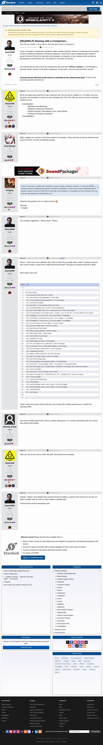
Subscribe (95, 731)
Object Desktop (6, 704)
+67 (10, 65)
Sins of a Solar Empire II (37, 712)
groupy (74, 661)
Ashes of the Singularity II (37, 704)
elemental (57, 669)
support (57, 672)
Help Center (90, 704)
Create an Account (92, 710)
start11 (67, 666)
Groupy (4, 721)
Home (4, 25)
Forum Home (9, 13)
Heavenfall (9, 104)
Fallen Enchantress (42, 25)
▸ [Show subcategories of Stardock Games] (19, 26)
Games (30, 2)
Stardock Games (13, 25)
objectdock (58, 661)
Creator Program (64, 721)
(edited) (62, 258)
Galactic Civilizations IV (36, 710)
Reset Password (92, 715)
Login (23, 13)
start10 (75, 664)
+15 (10, 156)
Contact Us (62, 723)
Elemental (33, 707)
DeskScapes (5, 715)
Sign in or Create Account (33, 557)
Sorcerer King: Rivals (36, 726)
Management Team (64, 710)
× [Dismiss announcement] (97, 30)
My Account (90, 707)
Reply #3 (22, 178)
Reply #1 (22, 91)
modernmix (92, 669)
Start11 (4, 710)
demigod (88, 666)
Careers (61, 712)
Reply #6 (22, 414)
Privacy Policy (40, 741)
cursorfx (81, 666)
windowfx (96, 666)
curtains (84, 669)
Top (98, 91)
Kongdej (9, 190)
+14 (10, 440)
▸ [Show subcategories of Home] (7, 26)
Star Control (33, 715)
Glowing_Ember (10, 427)
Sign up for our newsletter (56, 731)
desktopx (81, 664)
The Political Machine (36, 718)
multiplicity (66, 661)
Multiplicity (5, 718)
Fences (4, 712)
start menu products (76, 658)
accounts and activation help (62, 664)
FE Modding (53, 25)
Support (62, 2)
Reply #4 (22, 216)
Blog (54, 2)
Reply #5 (22, 258)
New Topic (93, 9)
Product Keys (91, 712)
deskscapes (87, 661)
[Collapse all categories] (99, 570)
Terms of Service (50, 741)
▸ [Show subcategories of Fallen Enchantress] (48, 26)
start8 (79, 661)
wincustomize (90, 664)
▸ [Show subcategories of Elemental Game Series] (35, 26)
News (48, 2)
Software (22, 2)
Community (39, 2)
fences (57, 658)
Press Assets (63, 718)
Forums (61, 726)
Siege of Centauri (35, 723)
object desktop (67, 669)
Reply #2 (22, 133)
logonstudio (76, 669)
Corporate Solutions (7, 707)
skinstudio (74, 666)
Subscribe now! (26, 647)
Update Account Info (93, 718)
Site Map (64, 741)
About (60, 704)
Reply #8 (22, 493)
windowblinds (64, 658)
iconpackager (58, 666)
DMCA (58, 741)
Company (62, 701)
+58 (10, 203)
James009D (10, 52)
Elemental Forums (46, 47)
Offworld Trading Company (37, 721)
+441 (9, 116)
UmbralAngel (9, 146)
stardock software (89, 658)
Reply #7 (22, 450)
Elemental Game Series (27, 25)
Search (17, 13)
